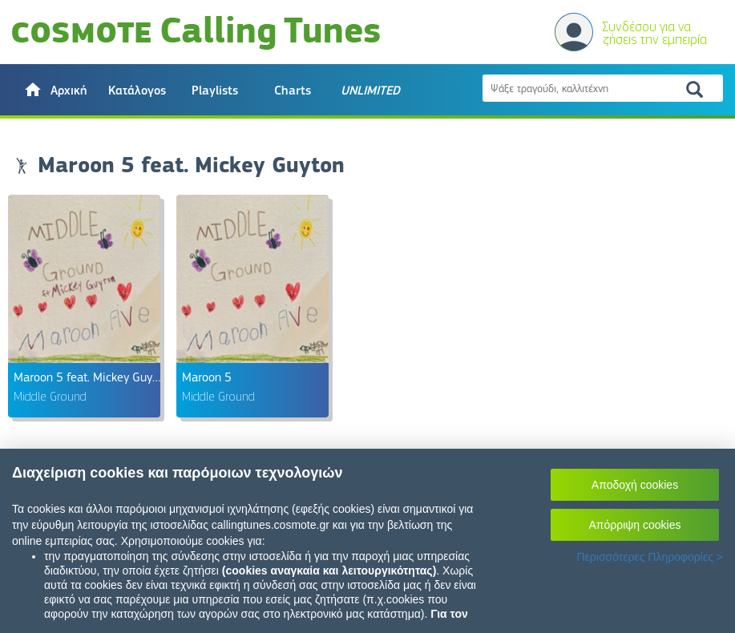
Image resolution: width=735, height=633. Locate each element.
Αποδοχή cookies (635, 484)
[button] (55, 89)
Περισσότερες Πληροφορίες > (649, 556)
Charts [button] (292, 91)
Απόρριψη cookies (635, 524)
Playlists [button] (215, 91)
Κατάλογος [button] (137, 91)
